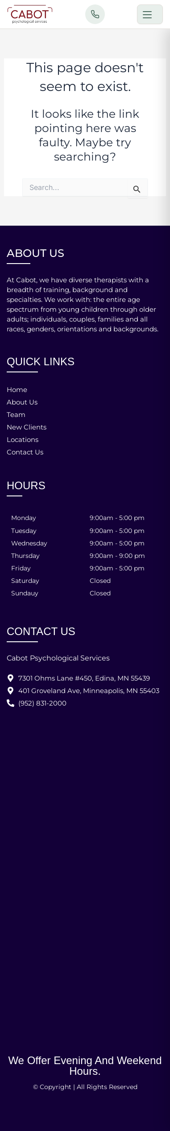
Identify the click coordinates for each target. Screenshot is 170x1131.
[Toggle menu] (150, 14)
